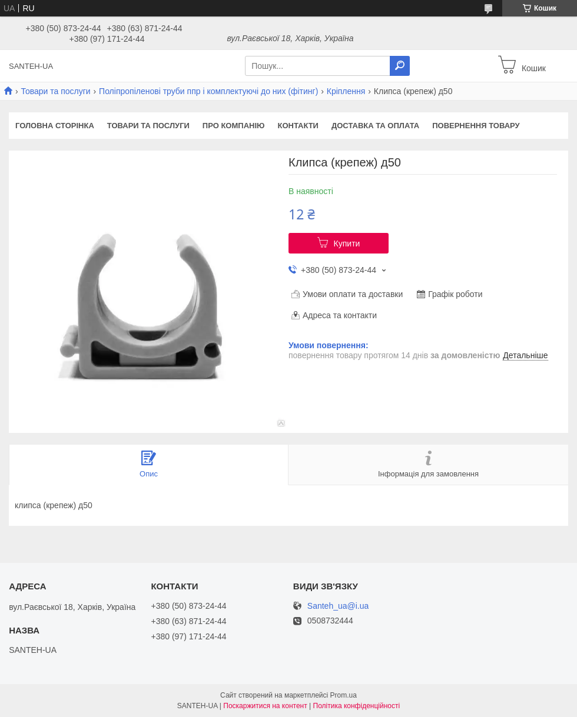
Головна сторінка (54, 125)
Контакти (298, 125)
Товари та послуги (55, 91)
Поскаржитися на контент (265, 706)
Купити (347, 243)
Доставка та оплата (375, 125)
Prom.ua (343, 695)
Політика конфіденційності (356, 706)
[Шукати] (400, 66)
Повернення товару (475, 125)
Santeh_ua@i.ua (338, 606)
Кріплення (346, 91)
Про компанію (234, 125)
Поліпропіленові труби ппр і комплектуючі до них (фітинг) (208, 91)
